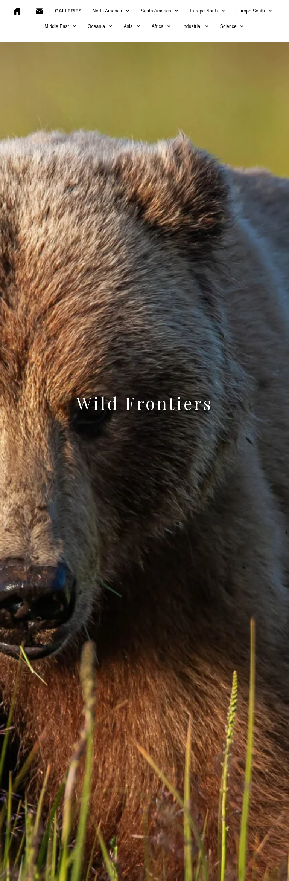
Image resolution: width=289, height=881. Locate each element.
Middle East (60, 26)
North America (111, 11)
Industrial (195, 26)
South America (160, 11)
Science (232, 26)
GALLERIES (68, 11)
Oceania (100, 26)
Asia (132, 26)
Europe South (254, 11)
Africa (162, 26)
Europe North (208, 11)
